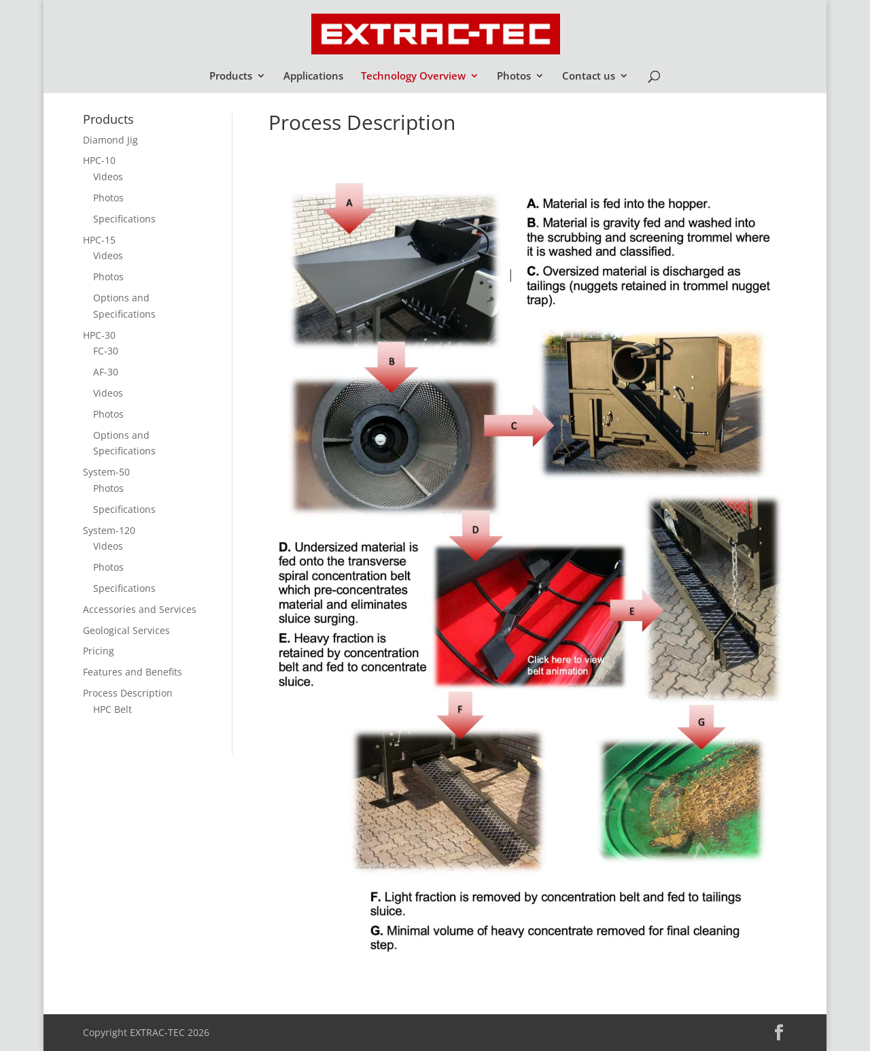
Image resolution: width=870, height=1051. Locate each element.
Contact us (588, 76)
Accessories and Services (139, 609)
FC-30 (105, 350)
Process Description (128, 692)
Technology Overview (413, 76)
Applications (313, 76)
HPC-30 (99, 335)
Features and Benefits (132, 671)
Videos (108, 176)
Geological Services (126, 630)
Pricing (98, 650)
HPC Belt (112, 709)
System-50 (106, 471)
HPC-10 (99, 160)
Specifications (124, 218)
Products (230, 76)
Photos (514, 76)
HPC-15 (99, 239)
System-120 (109, 530)
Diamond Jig (110, 139)
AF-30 (105, 371)
